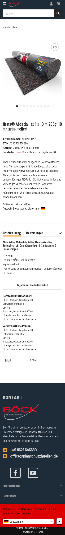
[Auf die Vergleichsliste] (55, 47)
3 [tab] (24, 106)
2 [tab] (20, 106)
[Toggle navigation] (4, 2)
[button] (51, 4)
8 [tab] (41, 106)
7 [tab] (38, 106)
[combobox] (28, 521)
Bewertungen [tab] (34, 232)
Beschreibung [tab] (12, 232)
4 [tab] (27, 106)
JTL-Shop (39, 531)
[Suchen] (28, 13)
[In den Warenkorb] (5, 39)
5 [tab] (31, 106)
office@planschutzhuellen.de (34, 455)
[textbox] (28, 521)
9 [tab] (45, 106)
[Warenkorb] (58, 4)
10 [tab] (48, 106)
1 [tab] (17, 106)
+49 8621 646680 (23, 449)
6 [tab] (34, 106)
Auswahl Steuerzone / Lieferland (24, 208)
